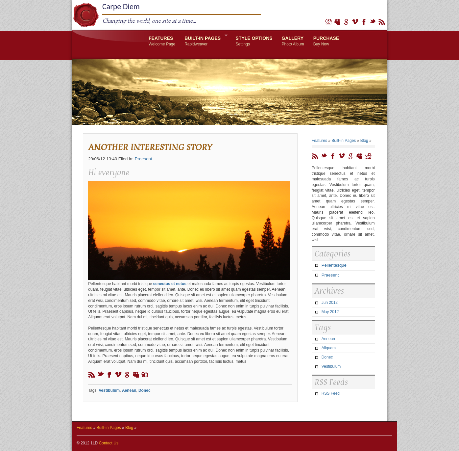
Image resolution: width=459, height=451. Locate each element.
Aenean (129, 390)
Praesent (143, 158)
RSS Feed (331, 393)
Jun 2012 (330, 302)
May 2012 (330, 311)
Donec (144, 390)
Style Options (254, 41)
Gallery (293, 41)
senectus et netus (169, 283)
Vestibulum (109, 390)
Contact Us (108, 443)
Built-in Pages (204, 40)
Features (162, 41)
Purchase (326, 41)
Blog (364, 140)
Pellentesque (334, 265)
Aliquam (329, 348)
